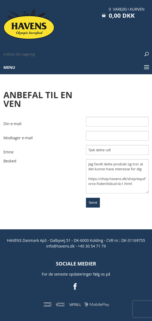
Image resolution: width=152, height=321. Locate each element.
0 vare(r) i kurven (126, 9)
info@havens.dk (61, 246)
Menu (9, 67)
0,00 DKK (122, 15)
